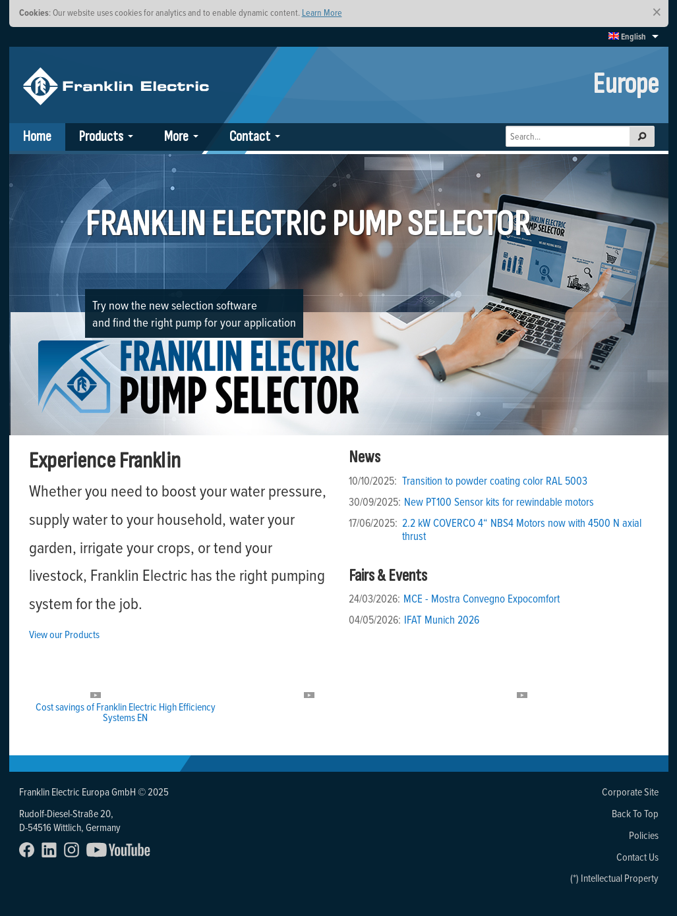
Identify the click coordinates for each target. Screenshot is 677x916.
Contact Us (637, 856)
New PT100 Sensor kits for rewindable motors (499, 501)
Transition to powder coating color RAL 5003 (494, 480)
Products (101, 137)
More (176, 137)
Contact (249, 137)
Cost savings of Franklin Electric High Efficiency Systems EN (126, 711)
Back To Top (635, 813)
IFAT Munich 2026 (441, 619)
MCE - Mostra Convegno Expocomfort (481, 598)
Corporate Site (630, 791)
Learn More (322, 12)
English (627, 36)
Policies (644, 835)
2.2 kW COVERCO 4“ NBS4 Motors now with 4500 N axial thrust (521, 529)
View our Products (64, 634)
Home (37, 137)
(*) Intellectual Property (614, 878)
